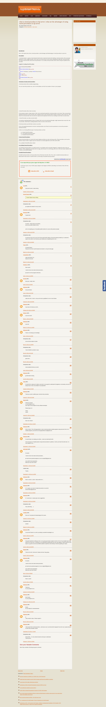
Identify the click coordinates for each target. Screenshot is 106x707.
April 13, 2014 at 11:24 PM (28, 535)
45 (70, 625)
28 (70, 450)
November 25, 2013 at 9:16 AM (29, 482)
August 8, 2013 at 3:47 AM (28, 388)
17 (70, 340)
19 (70, 357)
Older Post (62, 670)
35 (70, 522)
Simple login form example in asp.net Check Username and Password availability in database (36, 679)
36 (70, 531)
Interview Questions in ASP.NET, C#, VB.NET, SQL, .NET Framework (32, 676)
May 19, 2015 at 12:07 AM (28, 621)
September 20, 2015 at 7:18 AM (29, 631)
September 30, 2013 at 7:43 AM (29, 423)
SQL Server (34, 27)
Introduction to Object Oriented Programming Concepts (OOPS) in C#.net (33, 684)
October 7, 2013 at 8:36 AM (28, 433)
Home (21, 15)
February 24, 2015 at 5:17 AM (29, 601)
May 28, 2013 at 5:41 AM (28, 353)
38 (70, 550)
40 (70, 577)
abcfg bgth (25, 449)
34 (70, 513)
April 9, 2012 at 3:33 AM (27, 284)
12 (70, 297)
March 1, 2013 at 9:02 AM (28, 318)
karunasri (25, 212)
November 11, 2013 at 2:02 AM (29, 446)
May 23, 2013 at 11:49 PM (28, 344)
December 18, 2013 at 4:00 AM (29, 501)
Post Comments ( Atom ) (28, 673)
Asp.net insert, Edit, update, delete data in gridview (29, 682)
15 (70, 322)
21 (70, 374)
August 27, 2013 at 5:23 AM (28, 397)
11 (70, 288)
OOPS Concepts (63, 15)
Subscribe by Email (48, 171)
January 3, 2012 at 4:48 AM (28, 242)
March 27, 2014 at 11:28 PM (28, 527)
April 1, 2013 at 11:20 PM (28, 336)
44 (70, 615)
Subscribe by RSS (33, 171)
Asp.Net (26, 15)
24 (70, 401)
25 (70, 419)
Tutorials (88, 15)
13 (70, 305)
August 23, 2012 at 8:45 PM (28, 301)
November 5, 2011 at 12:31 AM (29, 209)
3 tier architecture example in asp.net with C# (28, 687)
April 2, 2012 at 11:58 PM (28, 276)
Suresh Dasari (26, 194)
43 (70, 605)
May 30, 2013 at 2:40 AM (28, 361)
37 (70, 539)
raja (24, 185)
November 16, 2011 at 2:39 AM (29, 218)
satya (24, 381)
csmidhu (25, 512)
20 (70, 365)
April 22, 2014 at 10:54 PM (28, 555)
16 (70, 331)
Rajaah (24, 549)
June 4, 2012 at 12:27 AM (28, 293)
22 (70, 382)
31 (70, 486)
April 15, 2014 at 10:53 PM (28, 546)
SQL (50, 15)
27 (70, 437)
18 (70, 348)
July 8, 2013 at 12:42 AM (28, 370)
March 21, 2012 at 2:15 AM (28, 252)
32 (70, 496)
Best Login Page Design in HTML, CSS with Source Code (30, 697)
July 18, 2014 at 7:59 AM (28, 582)
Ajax (32, 15)
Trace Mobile (23, 18)
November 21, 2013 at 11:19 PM (29, 474)
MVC (70, 15)
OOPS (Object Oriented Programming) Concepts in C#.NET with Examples (33, 690)
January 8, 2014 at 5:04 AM (28, 509)
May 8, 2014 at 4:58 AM (27, 573)
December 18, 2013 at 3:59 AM (29, 492)
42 (70, 595)
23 (70, 392)
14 (70, 314)
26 (70, 427)
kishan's (25, 313)
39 (70, 559)
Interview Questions (78, 15)
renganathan (26, 254)
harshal (25, 278)
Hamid (24, 400)
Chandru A (25, 264)
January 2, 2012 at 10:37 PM (28, 232)
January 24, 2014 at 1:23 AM (28, 518)
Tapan (24, 245)
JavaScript (44, 15)
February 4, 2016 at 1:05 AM (28, 641)
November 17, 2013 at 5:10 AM (29, 465)
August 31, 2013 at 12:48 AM (28, 415)
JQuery (55, 15)
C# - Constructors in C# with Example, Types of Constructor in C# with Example (34, 700)
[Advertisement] (69, 9)
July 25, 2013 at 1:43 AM (28, 379)
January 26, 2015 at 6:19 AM (28, 591)
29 (70, 469)
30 (70, 478)
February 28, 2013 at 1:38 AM (29, 310)
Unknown (25, 287)
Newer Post (20, 670)
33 (70, 505)
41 (70, 585)
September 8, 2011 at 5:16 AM (29, 201)
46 (70, 635)
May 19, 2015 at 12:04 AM (28, 611)
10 (70, 279)
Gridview (37, 15)
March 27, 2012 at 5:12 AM (28, 262)
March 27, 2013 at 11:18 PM (28, 327)
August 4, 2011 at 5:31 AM (28, 191)
